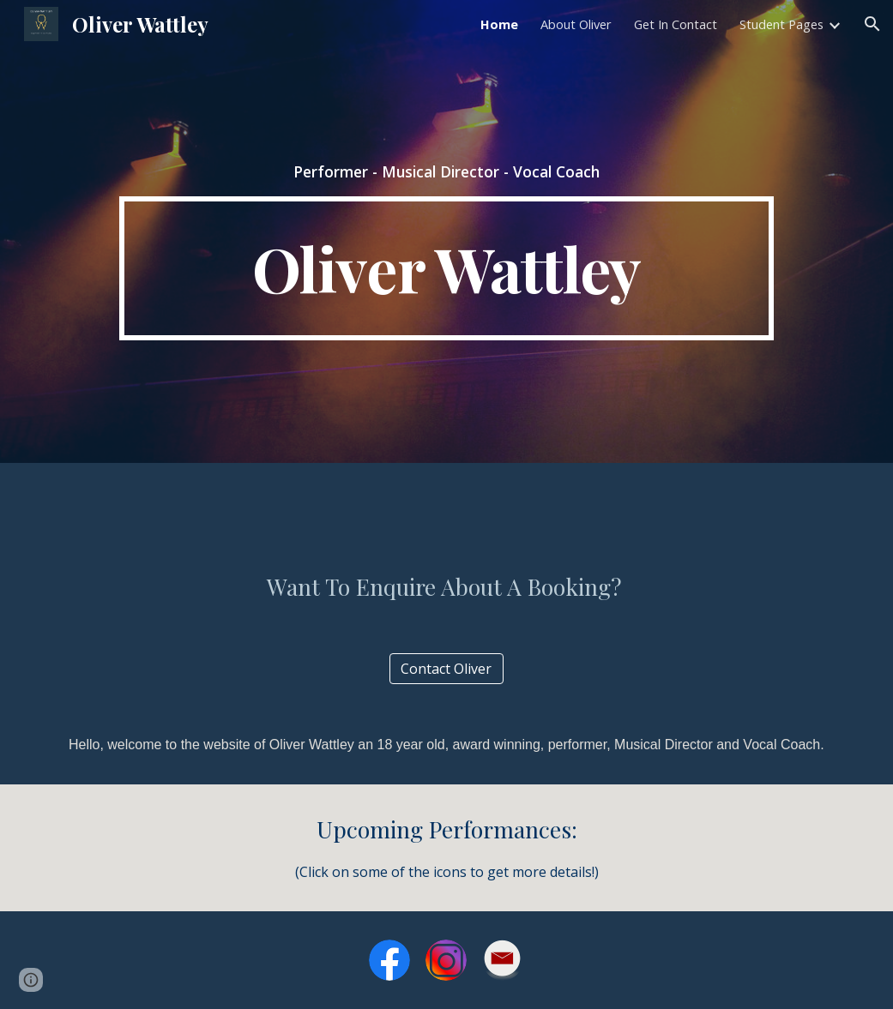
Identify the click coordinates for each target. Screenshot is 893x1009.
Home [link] (499, 24)
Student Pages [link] (781, 24)
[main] (447, 171)
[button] (872, 24)
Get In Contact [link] (675, 24)
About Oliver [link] (576, 24)
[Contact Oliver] (447, 669)
